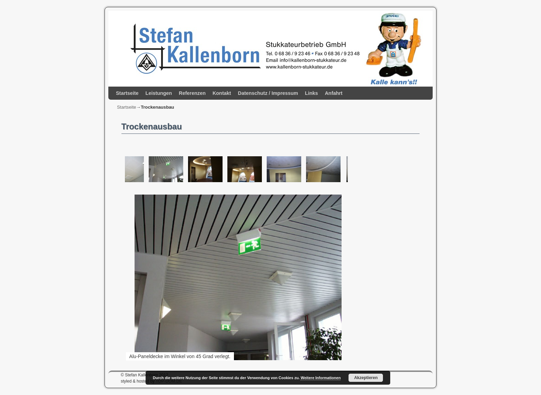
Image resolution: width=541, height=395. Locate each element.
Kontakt (222, 93)
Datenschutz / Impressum (268, 93)
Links (311, 93)
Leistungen (159, 93)
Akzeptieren (365, 377)
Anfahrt (333, 93)
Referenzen (192, 93)
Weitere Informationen (321, 378)
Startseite (127, 93)
